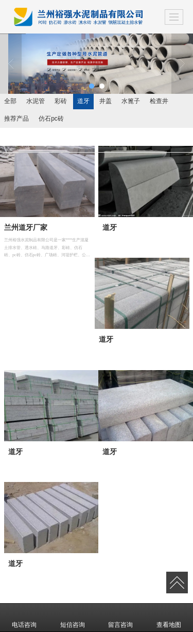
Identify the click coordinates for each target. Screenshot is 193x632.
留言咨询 (120, 617)
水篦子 (130, 101)
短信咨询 (72, 617)
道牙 (83, 101)
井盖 (105, 101)
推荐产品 (16, 118)
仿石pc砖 (51, 118)
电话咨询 (24, 617)
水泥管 (35, 101)
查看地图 (168, 617)
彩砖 (61, 101)
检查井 (159, 101)
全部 (10, 101)
